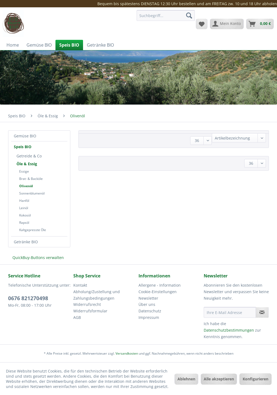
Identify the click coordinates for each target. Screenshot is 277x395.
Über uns (146, 304)
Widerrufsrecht (87, 304)
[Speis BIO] (69, 45)
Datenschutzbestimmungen (229, 330)
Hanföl (24, 200)
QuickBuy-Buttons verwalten (38, 257)
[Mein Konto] (227, 23)
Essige (24, 171)
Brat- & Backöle (31, 178)
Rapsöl (24, 222)
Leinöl (23, 208)
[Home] (13, 45)
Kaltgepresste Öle (32, 230)
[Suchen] (189, 15)
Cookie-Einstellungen (157, 291)
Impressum (148, 317)
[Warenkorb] (260, 23)
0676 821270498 (28, 298)
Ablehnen (186, 378)
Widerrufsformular (90, 310)
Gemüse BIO (25, 135)
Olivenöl (26, 186)
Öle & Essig (27, 163)
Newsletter (148, 298)
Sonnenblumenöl (32, 193)
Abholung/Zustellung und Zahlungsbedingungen (96, 295)
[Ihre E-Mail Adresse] (230, 312)
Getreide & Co (29, 155)
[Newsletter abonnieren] (262, 312)
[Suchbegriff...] (166, 15)
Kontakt (80, 285)
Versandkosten (127, 353)
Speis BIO (22, 146)
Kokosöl (25, 215)
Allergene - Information (159, 285)
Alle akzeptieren (219, 378)
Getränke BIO (26, 241)
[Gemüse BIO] (39, 45)
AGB (77, 317)
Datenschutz (149, 310)
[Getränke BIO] (100, 45)
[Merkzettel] (201, 23)
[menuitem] (166, 18)
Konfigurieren (255, 378)
